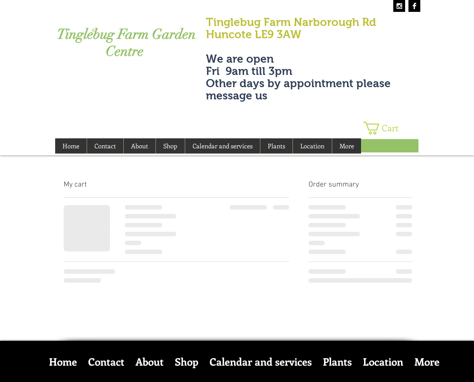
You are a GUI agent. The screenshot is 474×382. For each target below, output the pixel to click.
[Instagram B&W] (399, 6)
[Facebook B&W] (414, 6)
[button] (387, 128)
